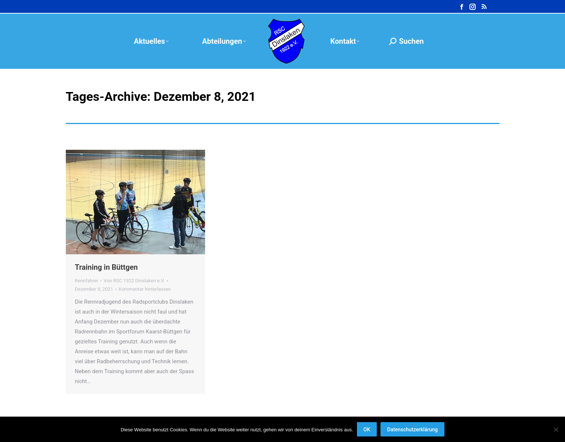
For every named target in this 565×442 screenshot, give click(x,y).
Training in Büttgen (106, 267)
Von (134, 280)
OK (367, 429)
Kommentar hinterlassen (145, 289)
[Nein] (555, 429)
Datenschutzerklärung (412, 429)
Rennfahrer (87, 280)
